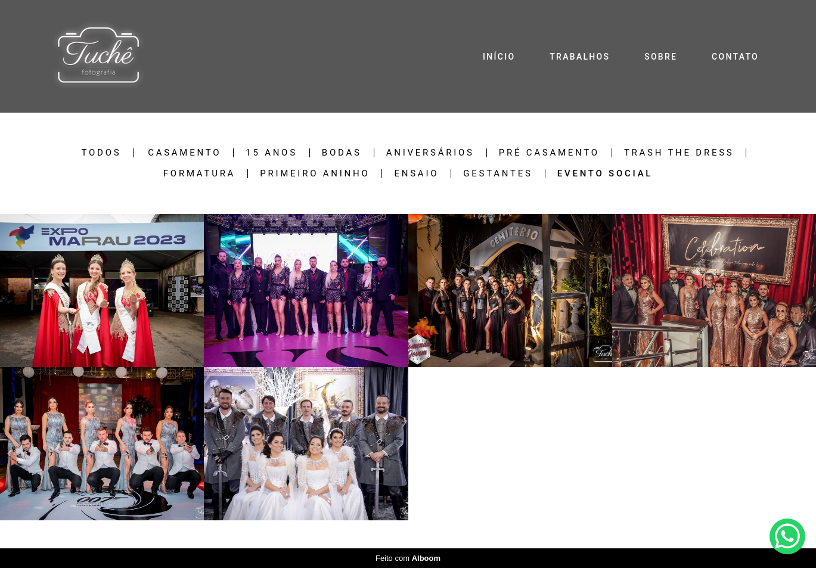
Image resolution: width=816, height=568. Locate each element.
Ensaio (416, 173)
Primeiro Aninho (315, 173)
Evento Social (605, 173)
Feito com (408, 558)
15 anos (271, 152)
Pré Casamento (549, 152)
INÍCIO (499, 56)
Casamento (184, 152)
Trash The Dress (679, 152)
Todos (102, 152)
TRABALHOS (580, 56)
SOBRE (660, 56)
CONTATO (735, 56)
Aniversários (430, 152)
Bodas (342, 152)
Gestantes (497, 173)
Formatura (199, 173)
